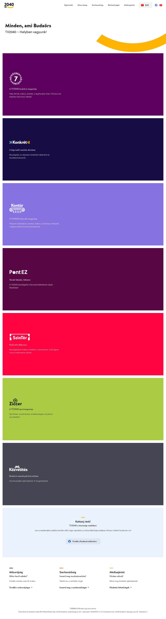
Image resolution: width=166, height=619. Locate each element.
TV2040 (73, 609)
